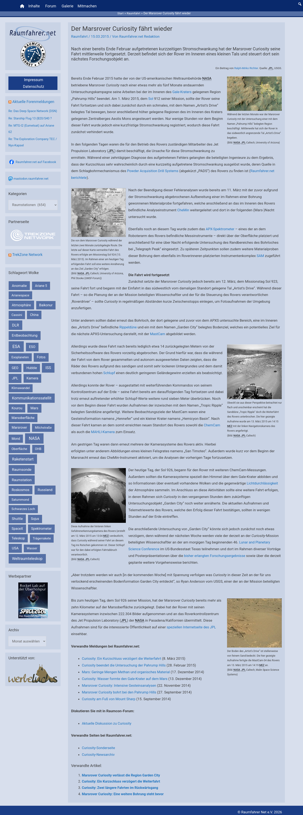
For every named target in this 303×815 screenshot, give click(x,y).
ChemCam (212, 422)
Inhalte (34, 5)
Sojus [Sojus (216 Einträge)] (35, 523)
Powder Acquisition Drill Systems (153, 169)
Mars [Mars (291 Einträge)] (34, 413)
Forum (50, 5)
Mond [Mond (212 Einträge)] (16, 443)
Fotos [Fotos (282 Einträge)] (41, 362)
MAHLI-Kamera (103, 429)
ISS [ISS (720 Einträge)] (48, 372)
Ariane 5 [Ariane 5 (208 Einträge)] (41, 290)
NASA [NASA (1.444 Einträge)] (34, 442)
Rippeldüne (128, 325)
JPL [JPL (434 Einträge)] (15, 382)
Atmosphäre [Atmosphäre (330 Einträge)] (21, 310)
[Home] (22, 5)
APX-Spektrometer (220, 227)
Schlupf (109, 370)
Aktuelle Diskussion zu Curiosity (107, 720)
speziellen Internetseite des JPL (192, 624)
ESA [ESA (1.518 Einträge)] (16, 350)
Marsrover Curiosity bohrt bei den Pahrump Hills (120, 689)
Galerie (68, 5)
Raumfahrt (79, 35)
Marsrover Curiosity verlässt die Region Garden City (121, 771)
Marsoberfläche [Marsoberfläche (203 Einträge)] (23, 422)
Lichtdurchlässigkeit (263, 481)
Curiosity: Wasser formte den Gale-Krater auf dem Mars (125, 675)
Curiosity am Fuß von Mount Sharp (109, 695)
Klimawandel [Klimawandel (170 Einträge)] (21, 392)
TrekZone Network (27, 259)
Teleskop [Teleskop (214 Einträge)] (18, 543)
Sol (150, 97)
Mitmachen (87, 5)
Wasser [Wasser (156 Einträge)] (32, 553)
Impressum (33, 78)
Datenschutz (33, 85)
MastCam (158, 331)
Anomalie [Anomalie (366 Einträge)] (19, 290)
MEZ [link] (229, 423)
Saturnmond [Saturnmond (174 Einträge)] (20, 504)
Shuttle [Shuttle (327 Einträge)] (17, 523)
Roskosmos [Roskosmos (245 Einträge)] (20, 494)
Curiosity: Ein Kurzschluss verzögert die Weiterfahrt (122, 655)
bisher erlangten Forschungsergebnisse (215, 553)
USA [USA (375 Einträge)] (15, 552)
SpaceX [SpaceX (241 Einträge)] (17, 533)
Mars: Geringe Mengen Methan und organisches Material (127, 669)
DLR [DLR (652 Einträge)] (15, 329)
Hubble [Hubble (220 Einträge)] (32, 372)
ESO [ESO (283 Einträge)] (32, 351)
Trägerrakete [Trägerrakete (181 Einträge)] (42, 543)
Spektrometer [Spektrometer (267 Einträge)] (41, 533)
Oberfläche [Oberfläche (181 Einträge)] (19, 453)
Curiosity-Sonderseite (99, 744)
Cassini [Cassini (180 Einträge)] (17, 319)
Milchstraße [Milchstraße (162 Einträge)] (43, 432)
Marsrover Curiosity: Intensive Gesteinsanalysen (120, 682)
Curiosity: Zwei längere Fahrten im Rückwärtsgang (120, 784)
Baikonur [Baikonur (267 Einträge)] (46, 310)
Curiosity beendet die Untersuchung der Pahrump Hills (125, 662)
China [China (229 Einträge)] (34, 319)
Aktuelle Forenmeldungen (33, 100)
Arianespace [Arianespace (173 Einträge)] (20, 300)
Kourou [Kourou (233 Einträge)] (17, 413)
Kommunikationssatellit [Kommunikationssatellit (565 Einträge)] (31, 402)
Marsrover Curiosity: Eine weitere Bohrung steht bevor (123, 790)
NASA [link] (236, 140)
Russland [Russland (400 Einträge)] (45, 494)
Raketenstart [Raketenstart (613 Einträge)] (22, 463)
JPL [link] (270, 66)
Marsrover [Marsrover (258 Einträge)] (19, 432)
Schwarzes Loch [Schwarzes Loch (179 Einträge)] (23, 513)
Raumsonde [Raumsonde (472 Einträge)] (22, 474)
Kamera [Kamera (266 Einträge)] (32, 383)
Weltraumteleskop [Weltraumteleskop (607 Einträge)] (27, 563)
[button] (300, 3)
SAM (260, 253)
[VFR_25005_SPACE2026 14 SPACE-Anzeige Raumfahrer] (33, 604)
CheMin (183, 208)
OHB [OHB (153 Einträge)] (38, 453)
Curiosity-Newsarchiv (98, 751)
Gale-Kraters (182, 90)
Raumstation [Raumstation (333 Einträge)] (22, 484)
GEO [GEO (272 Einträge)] (15, 372)
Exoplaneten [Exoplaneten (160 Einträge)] (20, 362)
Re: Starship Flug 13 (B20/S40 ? (30, 123)
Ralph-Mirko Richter (246, 66)
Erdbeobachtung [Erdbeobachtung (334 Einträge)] (24, 340)
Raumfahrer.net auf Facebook (36, 166)
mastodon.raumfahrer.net (31, 183)
